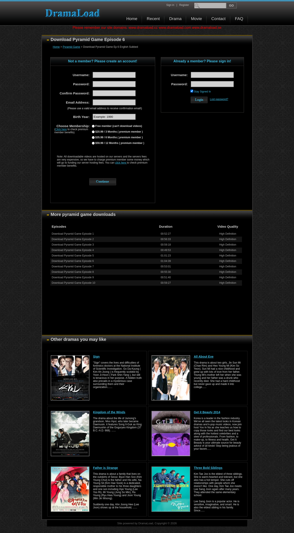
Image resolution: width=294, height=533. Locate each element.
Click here (61, 129)
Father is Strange (105, 468)
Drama (175, 18)
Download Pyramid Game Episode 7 (73, 266)
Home (132, 18)
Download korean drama (73, 13)
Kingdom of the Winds (109, 412)
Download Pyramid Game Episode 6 (73, 261)
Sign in (170, 5)
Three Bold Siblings (208, 468)
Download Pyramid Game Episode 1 (73, 233)
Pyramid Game (71, 46)
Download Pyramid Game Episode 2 (73, 239)
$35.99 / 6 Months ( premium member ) (119, 137)
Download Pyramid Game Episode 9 (73, 277)
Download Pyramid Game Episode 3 (73, 244)
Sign (96, 356)
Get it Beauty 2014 (207, 412)
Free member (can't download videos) (118, 126)
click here (121, 162)
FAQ (239, 18)
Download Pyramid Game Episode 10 (73, 282)
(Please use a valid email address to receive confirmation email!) (104, 108)
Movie (196, 18)
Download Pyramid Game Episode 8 (73, 271)
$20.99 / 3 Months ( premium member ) (119, 131)
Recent (153, 18)
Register (184, 5)
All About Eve (204, 356)
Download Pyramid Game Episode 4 (73, 250)
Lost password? (219, 99)
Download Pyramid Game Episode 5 (73, 255)
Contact (218, 18)
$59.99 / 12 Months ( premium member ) (119, 143)
